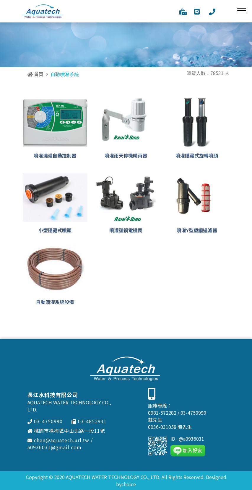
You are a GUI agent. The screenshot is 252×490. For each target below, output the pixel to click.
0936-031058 (162, 426)
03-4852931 (89, 421)
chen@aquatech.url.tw (58, 440)
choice (128, 484)
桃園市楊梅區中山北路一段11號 (66, 430)
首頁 (35, 74)
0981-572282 (162, 412)
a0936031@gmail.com (54, 447)
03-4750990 (45, 421)
